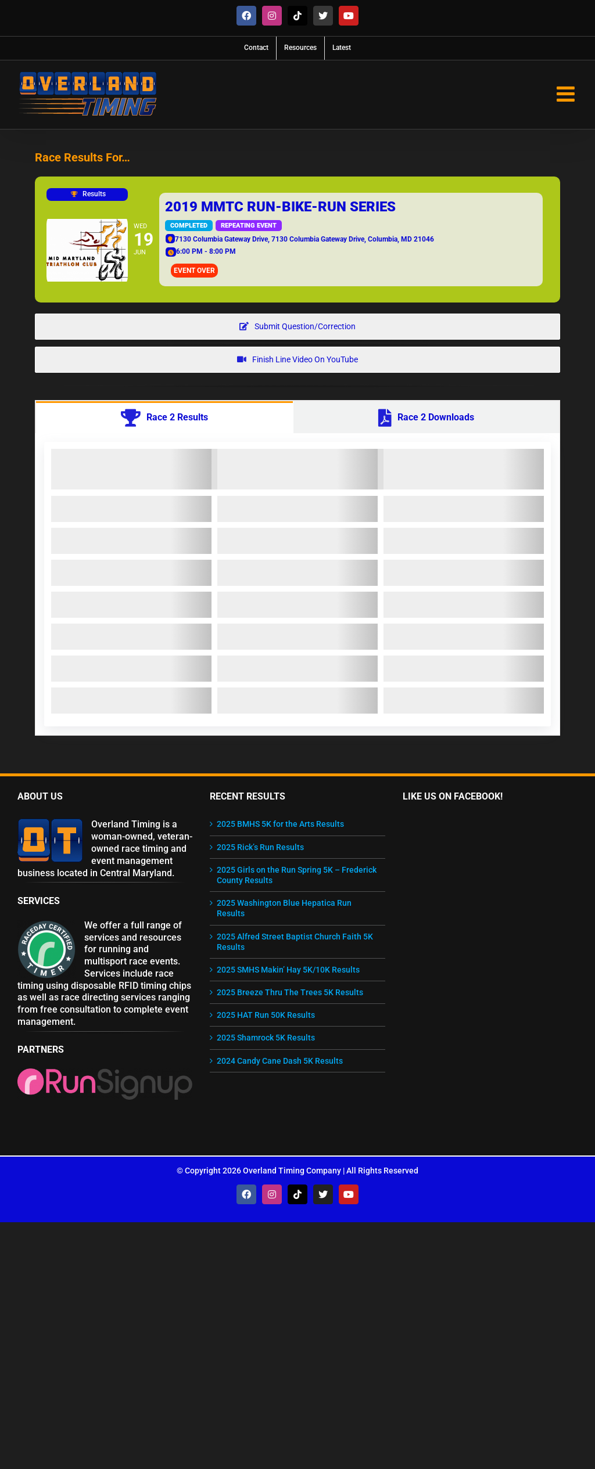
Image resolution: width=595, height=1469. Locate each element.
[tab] (164, 417)
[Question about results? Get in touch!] (297, 327)
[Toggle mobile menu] (567, 94)
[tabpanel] (297, 584)
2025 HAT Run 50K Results (266, 1015)
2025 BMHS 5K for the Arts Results (280, 824)
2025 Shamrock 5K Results (266, 1037)
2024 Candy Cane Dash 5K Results (280, 1060)
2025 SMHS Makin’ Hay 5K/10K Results (288, 969)
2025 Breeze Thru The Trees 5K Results (290, 992)
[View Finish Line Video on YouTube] (297, 360)
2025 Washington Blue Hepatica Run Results (284, 908)
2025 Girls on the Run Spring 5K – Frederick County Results (297, 875)
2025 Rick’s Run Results (260, 847)
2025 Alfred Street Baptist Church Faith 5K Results (295, 942)
